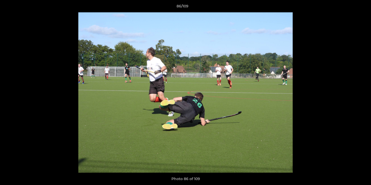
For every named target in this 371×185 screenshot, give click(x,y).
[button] (349, 7)
